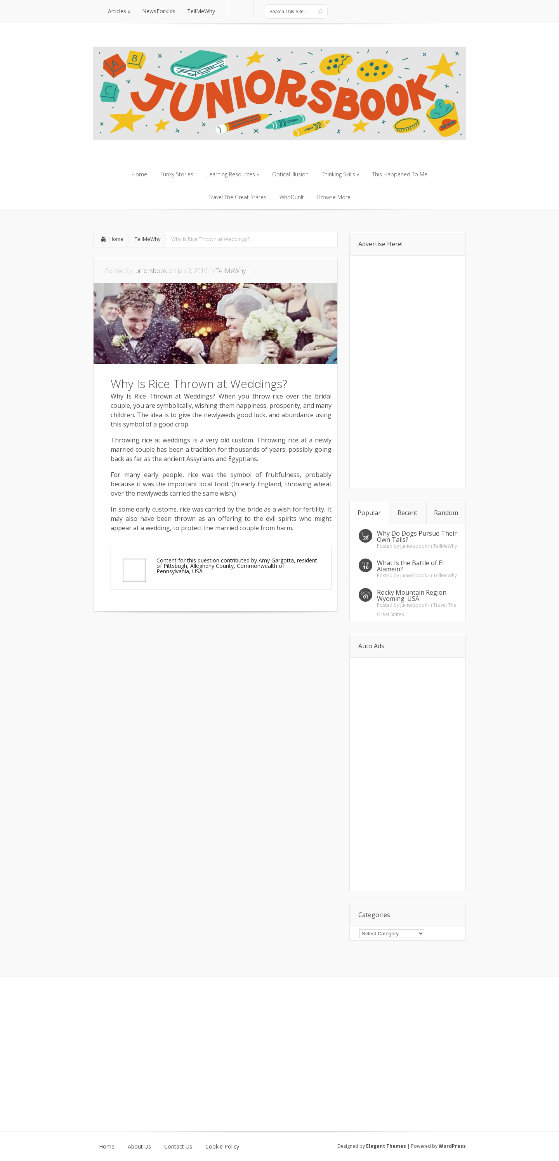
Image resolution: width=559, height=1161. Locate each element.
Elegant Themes (386, 1146)
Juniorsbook (150, 270)
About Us (139, 1146)
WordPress (452, 1146)
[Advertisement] (184, 635)
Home (116, 238)
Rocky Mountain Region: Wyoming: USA (412, 595)
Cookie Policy (222, 1146)
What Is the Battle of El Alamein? (410, 566)
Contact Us (178, 1146)
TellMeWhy (148, 238)
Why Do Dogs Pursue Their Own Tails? (417, 536)
